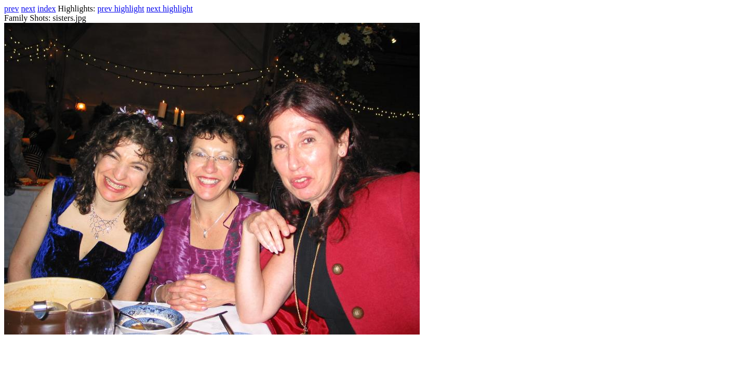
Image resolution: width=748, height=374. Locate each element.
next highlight (169, 8)
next (28, 8)
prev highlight (121, 8)
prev (11, 8)
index (46, 8)
